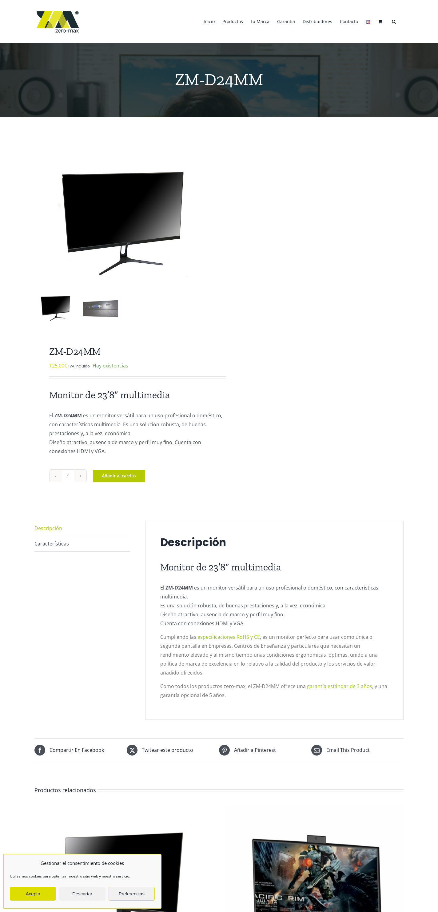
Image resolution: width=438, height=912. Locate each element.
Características (51, 542)
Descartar (82, 893)
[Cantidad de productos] (68, 474)
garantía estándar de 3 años (339, 684)
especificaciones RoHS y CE (228, 635)
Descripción (48, 526)
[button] (394, 21)
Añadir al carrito (119, 474)
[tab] (82, 527)
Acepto (33, 893)
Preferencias (132, 893)
